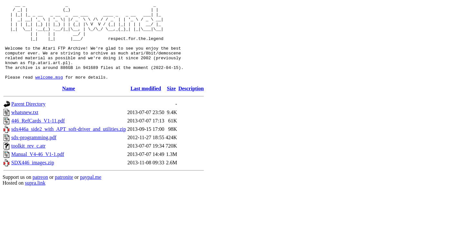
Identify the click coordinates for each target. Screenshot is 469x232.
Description (191, 104)
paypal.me (90, 192)
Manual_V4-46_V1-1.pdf (37, 169)
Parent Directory (28, 119)
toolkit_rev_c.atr (28, 161)
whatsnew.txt (24, 127)
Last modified (145, 104)
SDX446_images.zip (32, 178)
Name (68, 104)
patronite (64, 192)
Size (171, 104)
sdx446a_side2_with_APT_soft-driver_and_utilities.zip (68, 144)
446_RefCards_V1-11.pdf (38, 136)
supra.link (35, 198)
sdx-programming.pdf (33, 153)
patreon (40, 192)
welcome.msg (49, 92)
